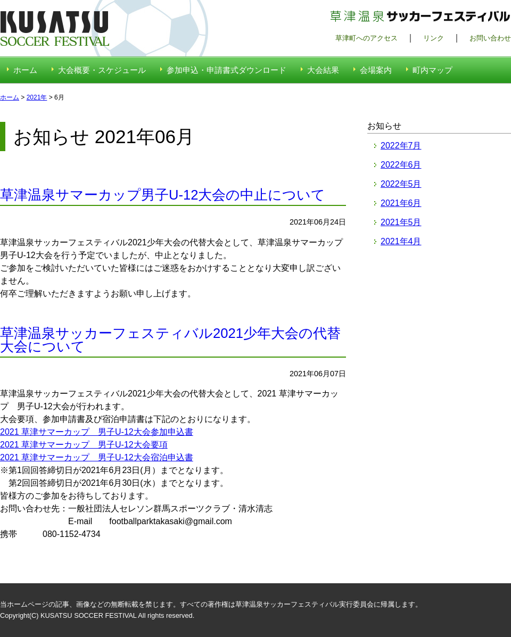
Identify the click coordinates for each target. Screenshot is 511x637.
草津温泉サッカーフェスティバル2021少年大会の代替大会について (170, 340)
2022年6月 (401, 164)
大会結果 (323, 70)
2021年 (37, 97)
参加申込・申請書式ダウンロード (226, 70)
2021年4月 (401, 241)
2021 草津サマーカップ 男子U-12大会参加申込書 (96, 431)
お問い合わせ (490, 38)
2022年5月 (401, 183)
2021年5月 (401, 222)
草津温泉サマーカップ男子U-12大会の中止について (162, 194)
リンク (433, 38)
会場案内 (376, 70)
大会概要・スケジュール (102, 70)
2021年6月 (401, 203)
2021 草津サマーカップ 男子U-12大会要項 (84, 444)
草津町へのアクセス (366, 38)
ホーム (25, 70)
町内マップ (432, 70)
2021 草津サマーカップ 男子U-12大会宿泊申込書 (96, 457)
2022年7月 (401, 145)
